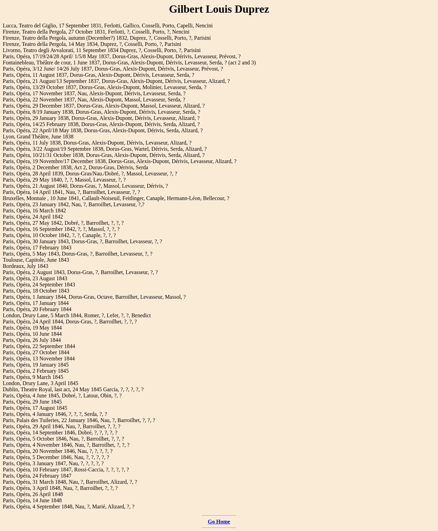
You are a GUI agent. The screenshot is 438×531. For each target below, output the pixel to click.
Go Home (219, 521)
